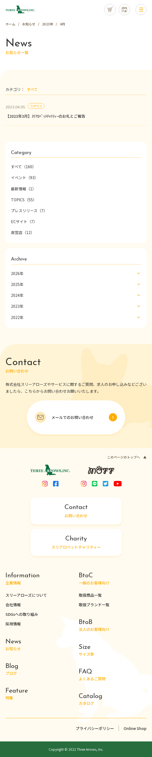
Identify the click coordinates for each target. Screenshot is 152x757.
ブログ (11, 669)
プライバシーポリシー (95, 728)
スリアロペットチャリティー (76, 543)
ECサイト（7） (24, 221)
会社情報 (13, 604)
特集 (16, 694)
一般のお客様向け (94, 578)
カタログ (90, 699)
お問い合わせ (76, 511)
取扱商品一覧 (90, 595)
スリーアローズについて (26, 595)
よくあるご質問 (92, 675)
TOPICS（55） (24, 199)
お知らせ (13, 644)
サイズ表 (86, 650)
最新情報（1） (23, 188)
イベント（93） (24, 177)
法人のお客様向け (94, 625)
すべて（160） (23, 166)
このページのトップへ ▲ (127, 457)
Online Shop (135, 728)
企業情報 (22, 578)
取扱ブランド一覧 (94, 604)
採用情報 (13, 623)
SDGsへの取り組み (21, 614)
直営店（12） (22, 232)
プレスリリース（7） (29, 210)
